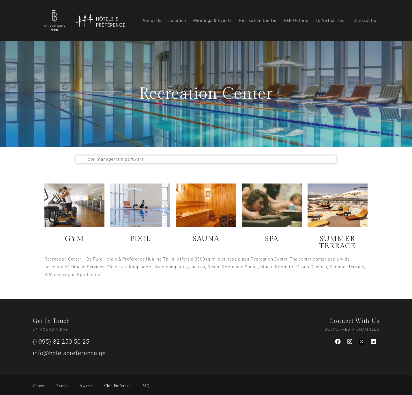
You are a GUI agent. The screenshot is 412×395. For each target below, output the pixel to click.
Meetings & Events (212, 20)
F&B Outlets (296, 20)
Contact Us (364, 20)
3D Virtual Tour (331, 20)
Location (177, 20)
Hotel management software (114, 159)
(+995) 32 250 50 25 (61, 341)
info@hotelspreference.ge (69, 353)
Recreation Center (258, 20)
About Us (152, 20)
